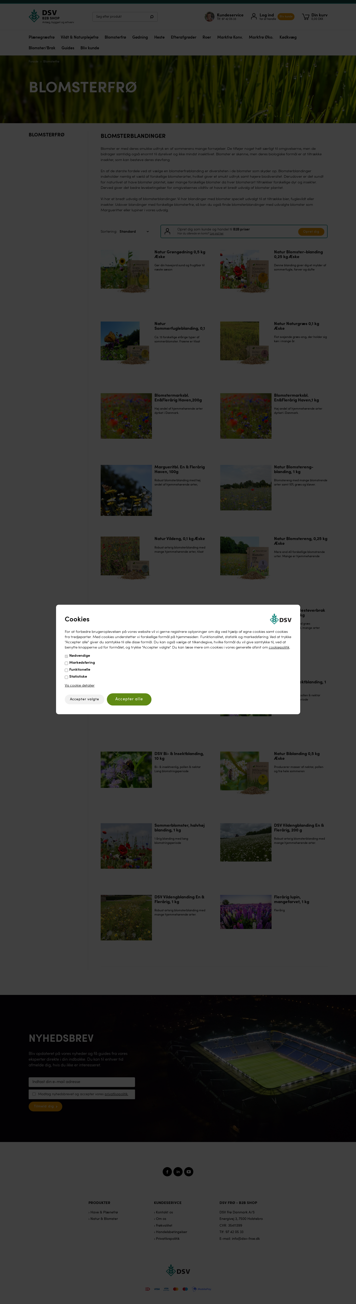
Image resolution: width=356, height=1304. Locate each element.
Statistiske (78, 677)
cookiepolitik (279, 648)
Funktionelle (79, 670)
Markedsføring (82, 663)
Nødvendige (79, 656)
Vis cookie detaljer (80, 686)
